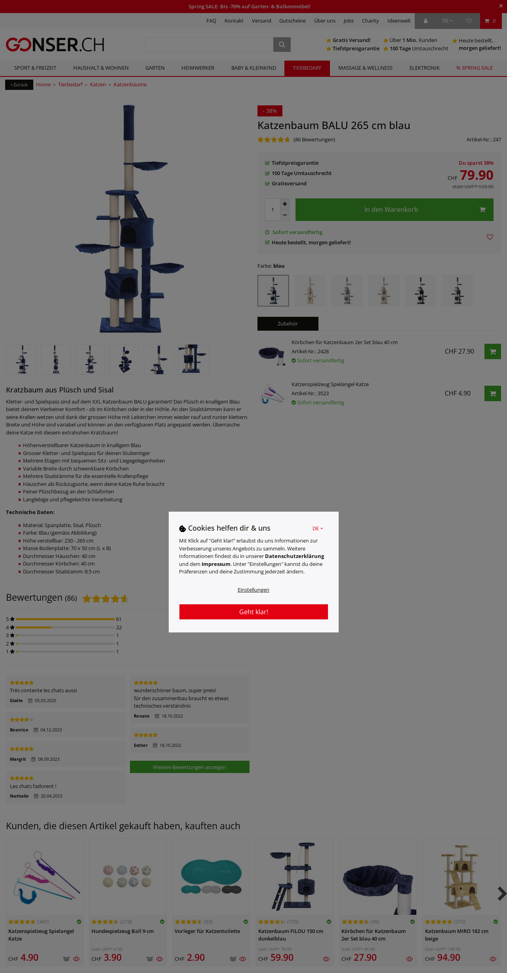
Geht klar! (253, 611)
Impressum (216, 563)
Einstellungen (253, 589)
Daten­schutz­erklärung (294, 556)
